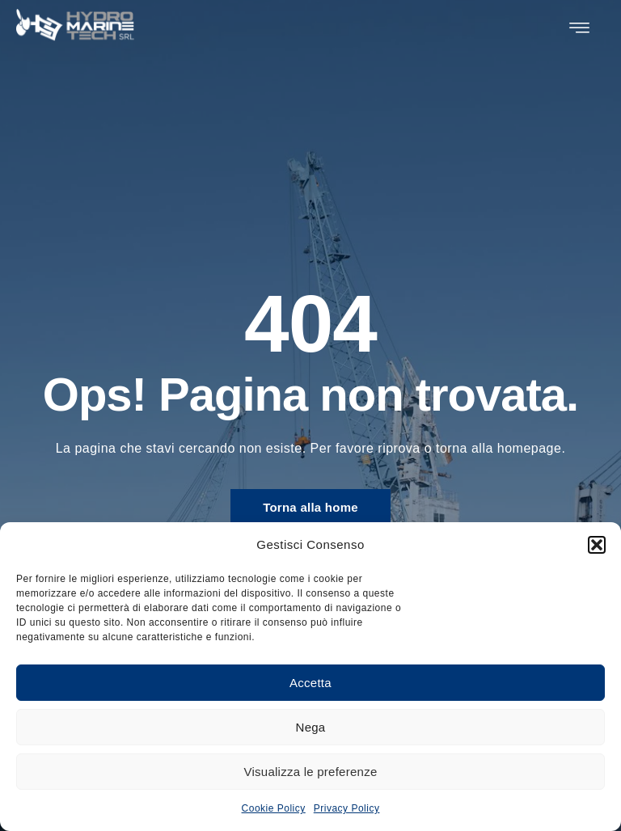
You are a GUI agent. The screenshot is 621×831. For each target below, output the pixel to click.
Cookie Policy (274, 808)
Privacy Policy (347, 808)
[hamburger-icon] (579, 27)
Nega (311, 727)
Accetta (310, 683)
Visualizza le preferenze (311, 771)
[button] (597, 545)
